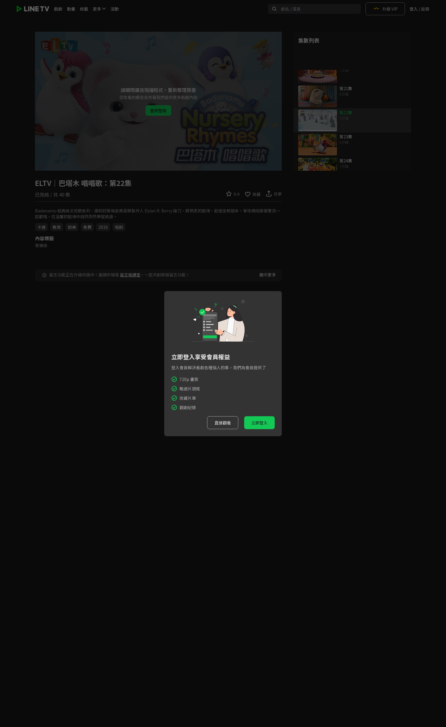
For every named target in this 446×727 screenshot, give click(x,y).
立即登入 (259, 423)
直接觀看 (222, 423)
